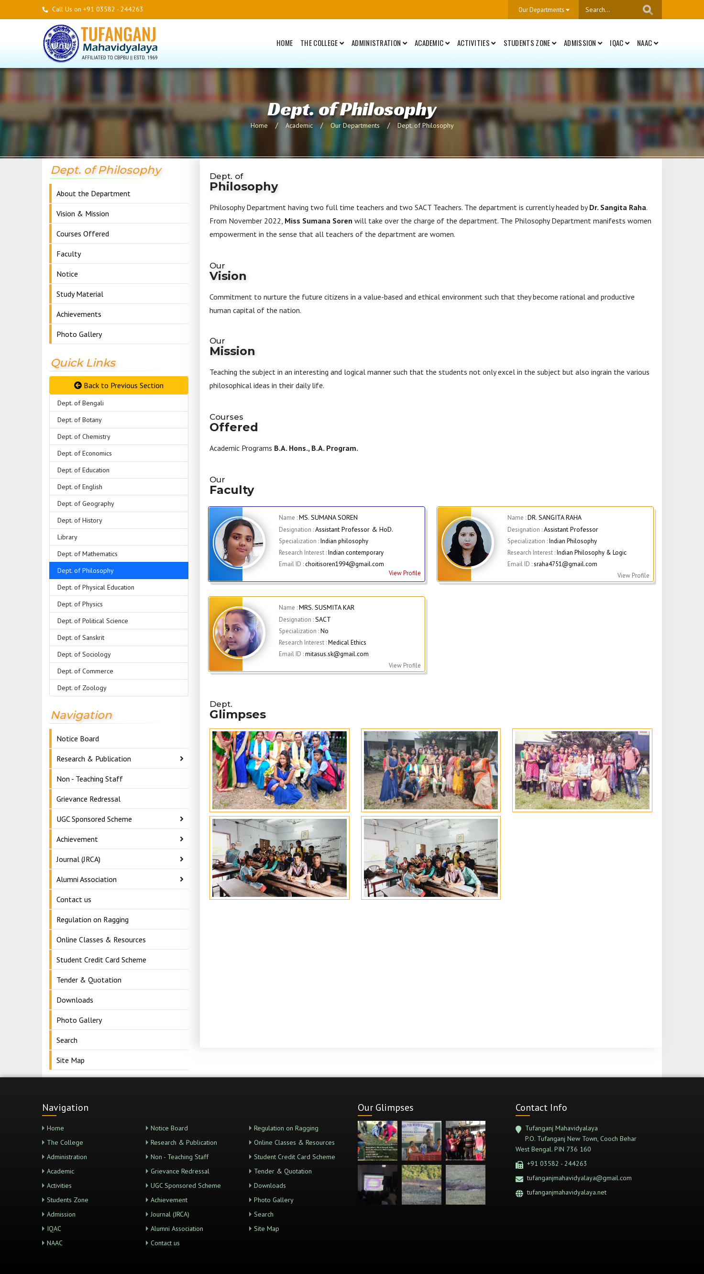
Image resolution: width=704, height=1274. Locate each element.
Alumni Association (86, 879)
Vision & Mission (82, 213)
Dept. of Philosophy (425, 125)
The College (322, 42)
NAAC (647, 42)
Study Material (79, 294)
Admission (583, 42)
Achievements (78, 314)
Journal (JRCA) (78, 859)
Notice (67, 274)
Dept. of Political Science (92, 620)
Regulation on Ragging (92, 919)
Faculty (68, 253)
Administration (379, 42)
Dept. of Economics (84, 453)
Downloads (74, 1000)
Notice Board (77, 738)
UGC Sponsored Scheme (94, 819)
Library (67, 537)
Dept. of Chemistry (83, 436)
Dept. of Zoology (82, 687)
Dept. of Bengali (80, 403)
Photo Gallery (79, 334)
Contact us (73, 899)
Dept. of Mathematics (87, 553)
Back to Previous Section (119, 385)
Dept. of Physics (80, 604)
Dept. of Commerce (85, 671)
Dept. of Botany (79, 419)
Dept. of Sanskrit (80, 637)
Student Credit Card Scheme (101, 959)
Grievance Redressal (88, 799)
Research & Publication (93, 758)
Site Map (70, 1060)
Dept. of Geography (85, 503)
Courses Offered (82, 233)
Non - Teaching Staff (89, 778)
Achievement (77, 839)
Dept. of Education (83, 470)
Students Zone (530, 42)
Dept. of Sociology (84, 654)
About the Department (93, 193)
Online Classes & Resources (101, 939)
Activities (476, 42)
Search (66, 1040)
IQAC (619, 42)
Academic (432, 42)
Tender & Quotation (88, 979)
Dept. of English (79, 486)
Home (284, 42)
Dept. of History (79, 520)
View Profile (405, 573)
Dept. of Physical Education (95, 587)
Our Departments (355, 125)
